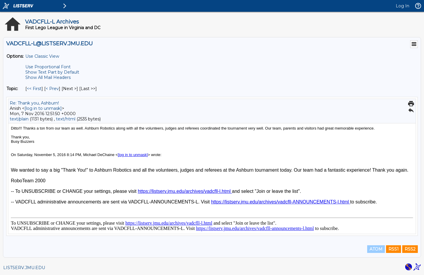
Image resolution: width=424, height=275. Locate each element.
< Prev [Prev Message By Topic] (52, 88)
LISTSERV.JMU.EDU (24, 267)
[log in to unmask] (43, 108)
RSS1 (393, 249)
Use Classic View (42, 56)
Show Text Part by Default (52, 72)
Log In (402, 6)
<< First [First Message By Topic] (34, 88)
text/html (65, 119)
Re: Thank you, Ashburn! (34, 103)
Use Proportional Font (48, 66)
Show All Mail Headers (48, 77)
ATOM (376, 249)
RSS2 (410, 249)
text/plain (19, 119)
